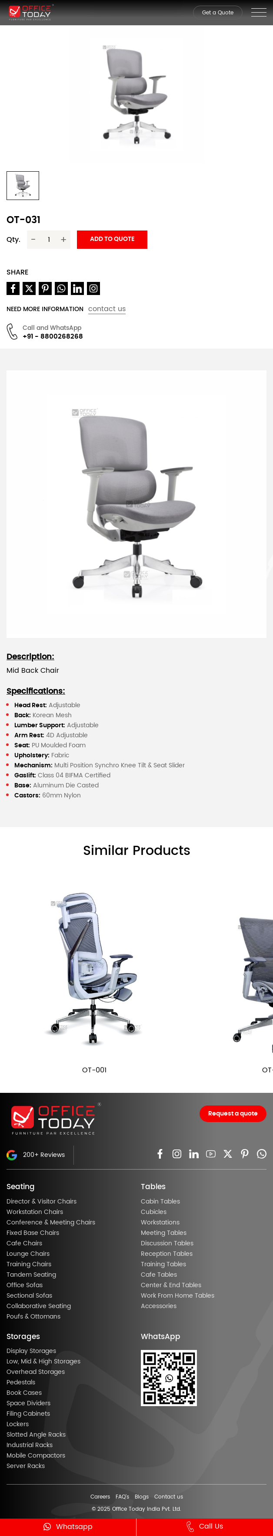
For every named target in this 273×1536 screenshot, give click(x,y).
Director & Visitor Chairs (42, 1202)
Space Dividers (28, 1403)
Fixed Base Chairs (33, 1233)
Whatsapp (68, 1526)
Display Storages (31, 1351)
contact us (107, 308)
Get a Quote (217, 12)
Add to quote (112, 239)
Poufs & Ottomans (33, 1317)
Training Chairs (29, 1264)
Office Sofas (25, 1285)
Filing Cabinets (28, 1414)
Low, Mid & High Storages (43, 1362)
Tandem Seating (31, 1275)
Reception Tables (167, 1254)
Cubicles (153, 1212)
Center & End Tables (171, 1285)
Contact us (168, 1496)
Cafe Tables (159, 1275)
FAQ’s (122, 1496)
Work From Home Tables (177, 1296)
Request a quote (233, 1114)
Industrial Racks (30, 1445)
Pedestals (21, 1383)
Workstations (160, 1223)
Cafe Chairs (24, 1244)
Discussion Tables (167, 1244)
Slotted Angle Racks (36, 1435)
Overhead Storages (36, 1372)
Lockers (18, 1424)
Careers (100, 1496)
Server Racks (26, 1466)
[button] (23, 185)
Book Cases (24, 1393)
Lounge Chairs (28, 1254)
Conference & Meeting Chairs (51, 1223)
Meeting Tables (163, 1233)
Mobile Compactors (36, 1456)
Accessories (158, 1306)
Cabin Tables (160, 1202)
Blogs (142, 1496)
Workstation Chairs (35, 1212)
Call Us (204, 1527)
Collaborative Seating (39, 1306)
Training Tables (163, 1264)
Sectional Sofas (29, 1296)
